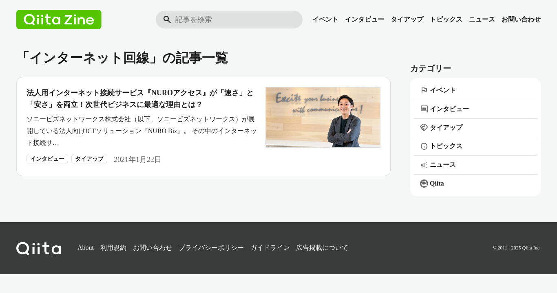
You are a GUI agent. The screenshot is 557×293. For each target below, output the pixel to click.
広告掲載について (322, 247)
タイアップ (407, 19)
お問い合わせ (521, 19)
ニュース (482, 19)
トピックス (446, 19)
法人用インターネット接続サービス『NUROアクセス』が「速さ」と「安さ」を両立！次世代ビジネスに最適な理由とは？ (140, 99)
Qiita (432, 183)
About (85, 247)
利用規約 (113, 247)
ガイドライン (270, 247)
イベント (325, 19)
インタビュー (364, 19)
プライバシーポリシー (211, 247)
